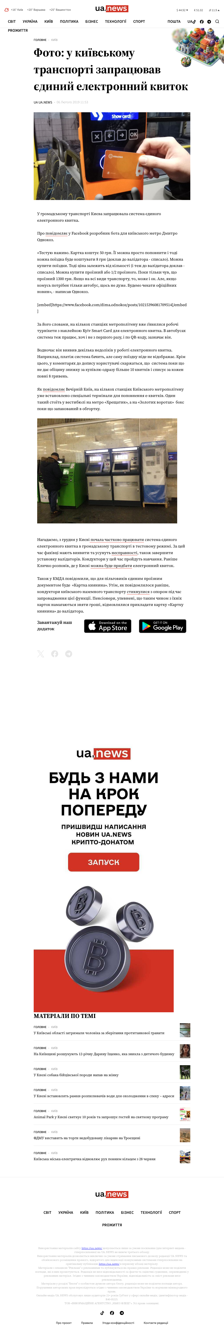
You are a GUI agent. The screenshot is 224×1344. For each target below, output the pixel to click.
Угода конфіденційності (118, 1323)
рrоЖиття (18, 30)
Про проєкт (64, 1323)
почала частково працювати (117, 539)
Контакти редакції (156, 1323)
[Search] (217, 21)
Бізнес (91, 21)
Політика (69, 21)
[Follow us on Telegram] (209, 22)
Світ (12, 21)
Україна (30, 21)
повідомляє (57, 233)
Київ (48, 21)
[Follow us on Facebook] (202, 22)
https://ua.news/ (92, 1248)
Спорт (139, 21)
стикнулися (138, 591)
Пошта (174, 21)
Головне (40, 40)
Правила (87, 1323)
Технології (115, 21)
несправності (124, 552)
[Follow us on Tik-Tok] (194, 22)
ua (189, 21)
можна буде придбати (111, 565)
